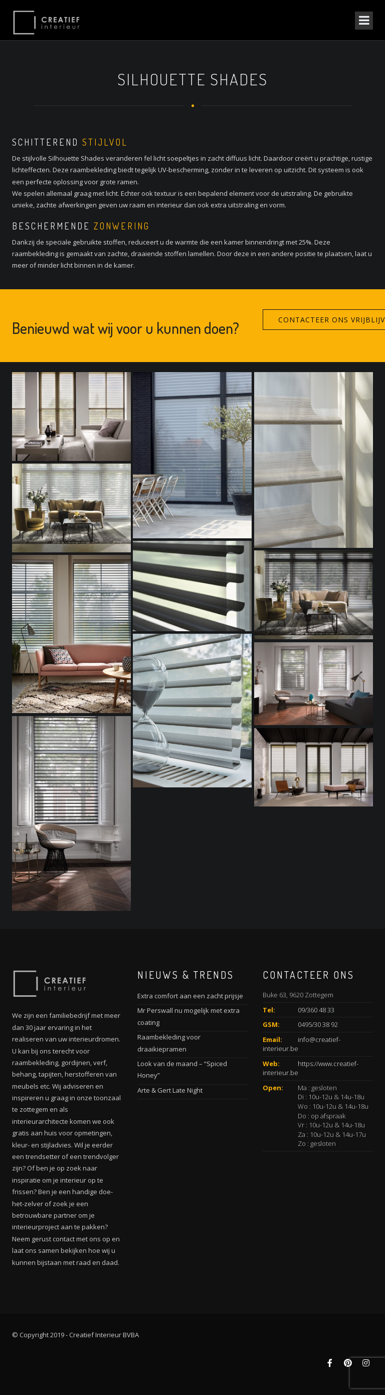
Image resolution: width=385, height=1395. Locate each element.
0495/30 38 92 (318, 1024)
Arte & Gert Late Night (170, 1090)
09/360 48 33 (316, 1009)
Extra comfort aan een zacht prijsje (190, 995)
